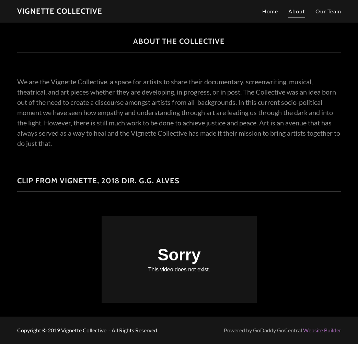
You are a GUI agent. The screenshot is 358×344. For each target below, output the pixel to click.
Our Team (328, 11)
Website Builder (322, 330)
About (296, 11)
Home (270, 11)
